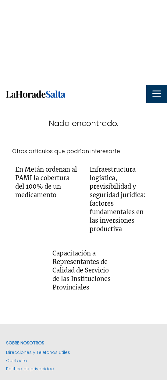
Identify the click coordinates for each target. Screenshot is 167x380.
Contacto (16, 361)
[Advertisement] (83, 42)
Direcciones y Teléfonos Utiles (38, 352)
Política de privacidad (30, 369)
